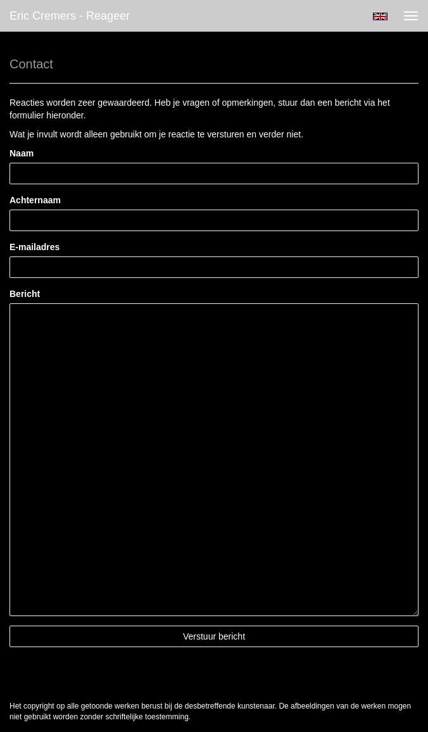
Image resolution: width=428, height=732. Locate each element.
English (380, 16)
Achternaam (35, 200)
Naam (21, 153)
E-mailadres (34, 247)
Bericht (24, 294)
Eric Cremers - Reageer (69, 15)
